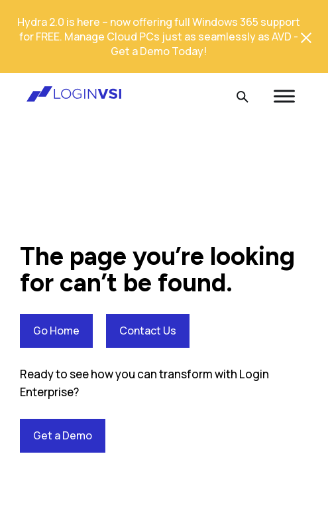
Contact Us (147, 330)
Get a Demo (62, 435)
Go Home (56, 330)
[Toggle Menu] (284, 96)
